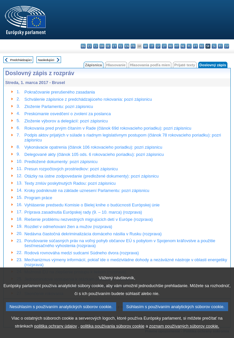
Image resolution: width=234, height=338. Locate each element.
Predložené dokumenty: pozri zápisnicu (60, 161)
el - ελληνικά (120, 46)
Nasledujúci (46, 60)
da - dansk (101, 46)
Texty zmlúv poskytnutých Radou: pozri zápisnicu (70, 183)
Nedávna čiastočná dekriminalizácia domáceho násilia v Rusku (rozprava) (92, 233)
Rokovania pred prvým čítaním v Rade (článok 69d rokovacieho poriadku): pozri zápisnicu (107, 128)
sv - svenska (226, 46)
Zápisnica (93, 65)
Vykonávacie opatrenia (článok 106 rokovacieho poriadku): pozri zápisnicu (93, 147)
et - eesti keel (114, 46)
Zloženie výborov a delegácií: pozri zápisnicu (66, 120)
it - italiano (151, 46)
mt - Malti (176, 46)
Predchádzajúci (21, 60)
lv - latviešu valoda (158, 46)
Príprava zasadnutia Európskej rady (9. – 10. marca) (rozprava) (83, 212)
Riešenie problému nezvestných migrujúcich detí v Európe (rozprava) (88, 219)
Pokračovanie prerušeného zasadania (59, 92)
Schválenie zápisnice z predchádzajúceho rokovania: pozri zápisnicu (88, 99)
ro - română (201, 46)
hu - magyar (170, 46)
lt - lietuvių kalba (164, 46)
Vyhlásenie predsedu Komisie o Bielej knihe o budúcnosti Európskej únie (92, 204)
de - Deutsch (108, 46)
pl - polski (189, 46)
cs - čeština (95, 46)
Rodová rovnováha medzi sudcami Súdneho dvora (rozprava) (81, 252)
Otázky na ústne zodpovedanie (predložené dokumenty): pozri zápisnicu (91, 176)
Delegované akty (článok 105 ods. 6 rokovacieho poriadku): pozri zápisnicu (94, 154)
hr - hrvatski (145, 46)
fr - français (133, 46)
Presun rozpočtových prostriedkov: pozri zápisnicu (71, 168)
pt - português (195, 46)
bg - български (83, 46)
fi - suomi (220, 46)
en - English (126, 46)
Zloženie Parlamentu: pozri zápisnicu (58, 106)
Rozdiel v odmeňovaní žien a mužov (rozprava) (68, 226)
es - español (89, 46)
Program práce (38, 197)
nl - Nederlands (183, 46)
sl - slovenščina (214, 46)
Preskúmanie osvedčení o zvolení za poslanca (67, 113)
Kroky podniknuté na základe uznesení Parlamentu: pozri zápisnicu (86, 190)
